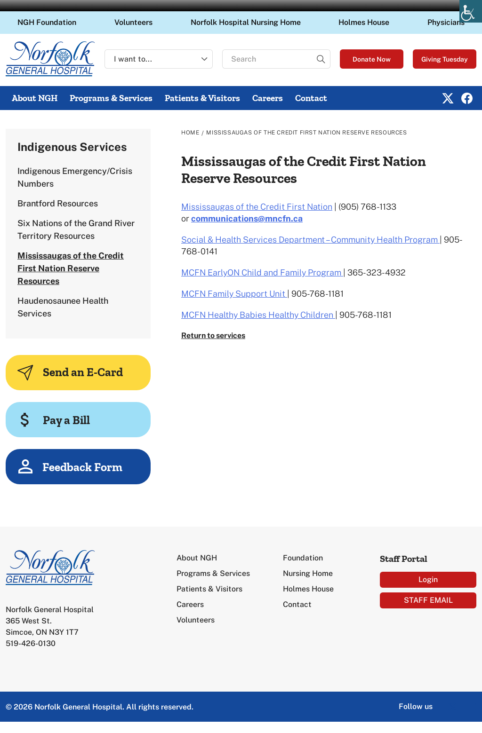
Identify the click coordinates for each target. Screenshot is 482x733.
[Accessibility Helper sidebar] (470, 11)
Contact (311, 98)
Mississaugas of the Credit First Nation (256, 207)
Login (428, 579)
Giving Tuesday (444, 59)
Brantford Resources (57, 203)
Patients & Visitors (202, 98)
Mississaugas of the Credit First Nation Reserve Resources (70, 268)
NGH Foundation (46, 22)
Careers (267, 98)
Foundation (303, 557)
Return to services (213, 335)
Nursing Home (308, 573)
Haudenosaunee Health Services (62, 307)
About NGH (34, 98)
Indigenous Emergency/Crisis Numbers (74, 177)
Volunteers (133, 22)
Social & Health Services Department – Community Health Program (310, 239)
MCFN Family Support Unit (234, 294)
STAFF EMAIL (428, 600)
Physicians (446, 22)
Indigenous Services (72, 146)
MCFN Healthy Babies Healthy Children (258, 315)
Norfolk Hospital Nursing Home (246, 22)
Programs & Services (111, 98)
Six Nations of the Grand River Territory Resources (76, 229)
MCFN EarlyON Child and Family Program (262, 272)
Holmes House (363, 22)
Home (190, 132)
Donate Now (372, 59)
